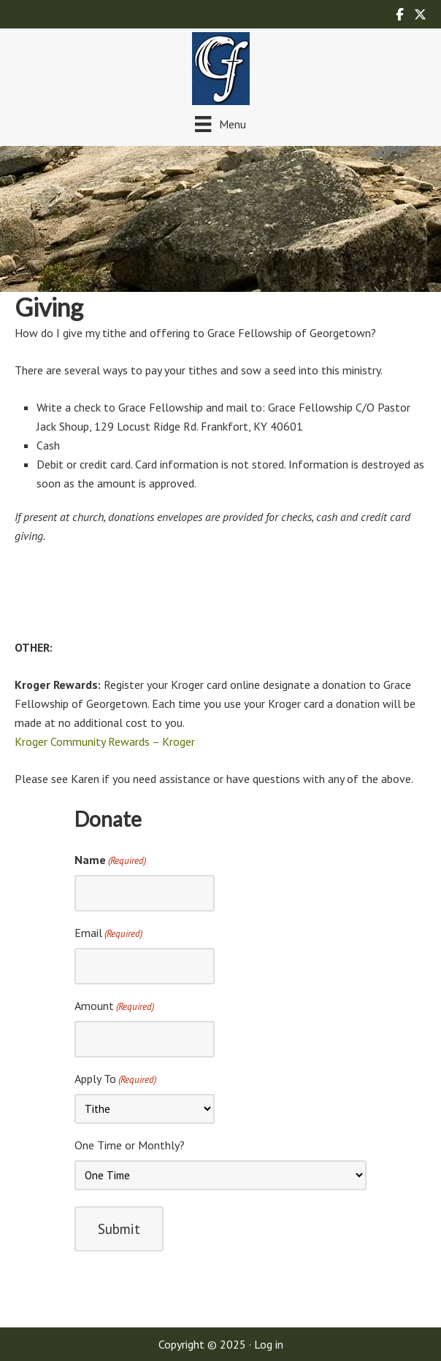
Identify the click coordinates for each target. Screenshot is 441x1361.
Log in (268, 1344)
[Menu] (220, 123)
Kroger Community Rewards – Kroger (105, 741)
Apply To (115, 1079)
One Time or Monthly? (129, 1145)
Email (108, 933)
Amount (114, 1006)
